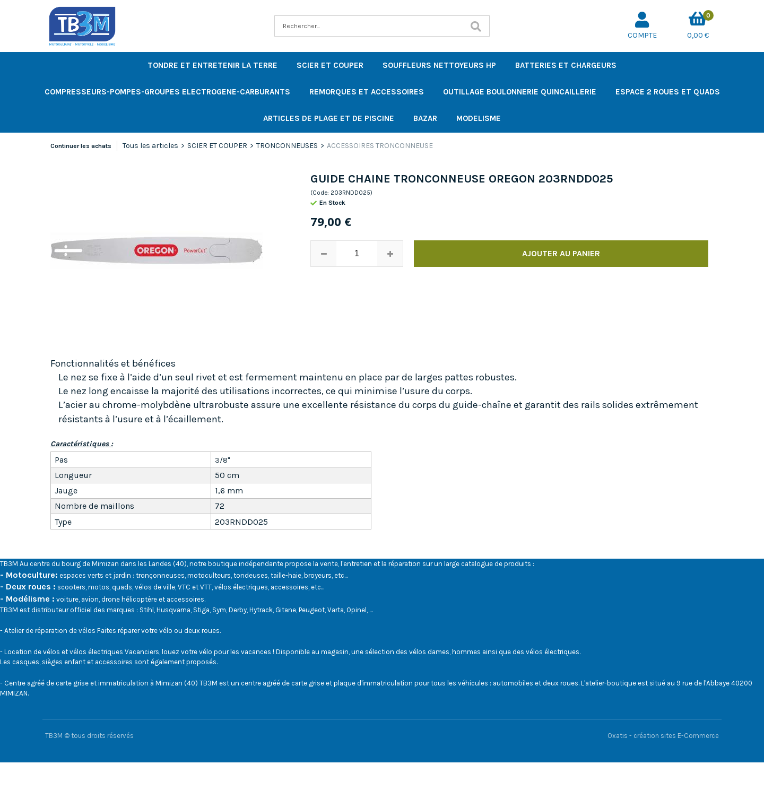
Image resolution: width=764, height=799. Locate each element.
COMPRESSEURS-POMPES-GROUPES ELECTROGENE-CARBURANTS (167, 92)
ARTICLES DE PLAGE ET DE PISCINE (328, 118)
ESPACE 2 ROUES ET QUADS (667, 92)
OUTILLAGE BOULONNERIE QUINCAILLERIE (519, 92)
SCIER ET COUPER (330, 65)
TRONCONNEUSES (287, 145)
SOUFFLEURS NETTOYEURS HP (439, 65)
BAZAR (425, 118)
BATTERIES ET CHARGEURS (566, 65)
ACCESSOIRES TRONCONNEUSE (380, 145)
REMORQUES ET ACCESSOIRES (366, 92)
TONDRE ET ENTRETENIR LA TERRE (212, 65)
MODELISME (478, 118)
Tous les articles (150, 145)
